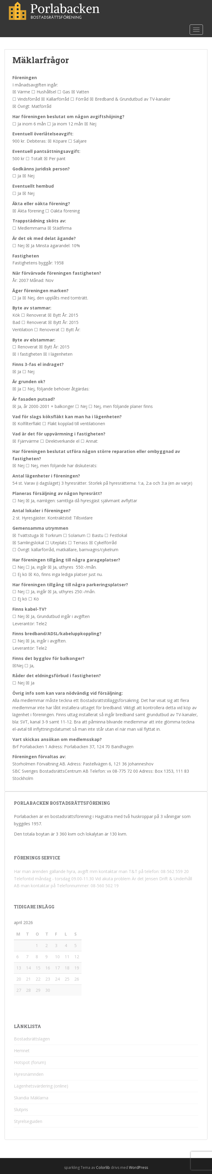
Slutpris (21, 1109)
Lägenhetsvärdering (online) (41, 1086)
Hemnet (22, 1050)
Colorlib (103, 1167)
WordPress (138, 1167)
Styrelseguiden (28, 1121)
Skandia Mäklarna (31, 1098)
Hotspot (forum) (30, 1062)
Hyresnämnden (28, 1074)
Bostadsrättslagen (32, 1039)
